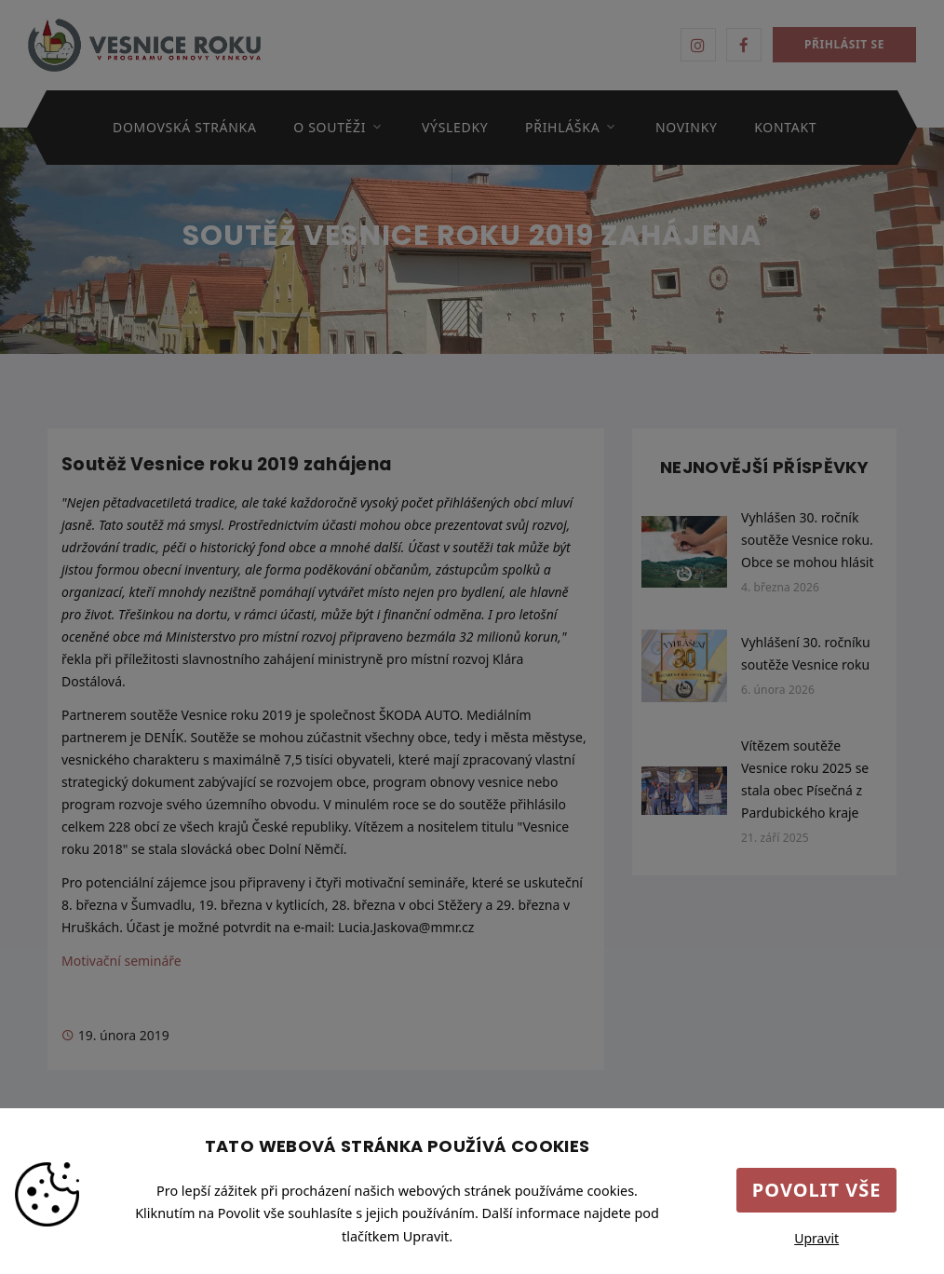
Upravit (816, 1238)
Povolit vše (817, 1189)
